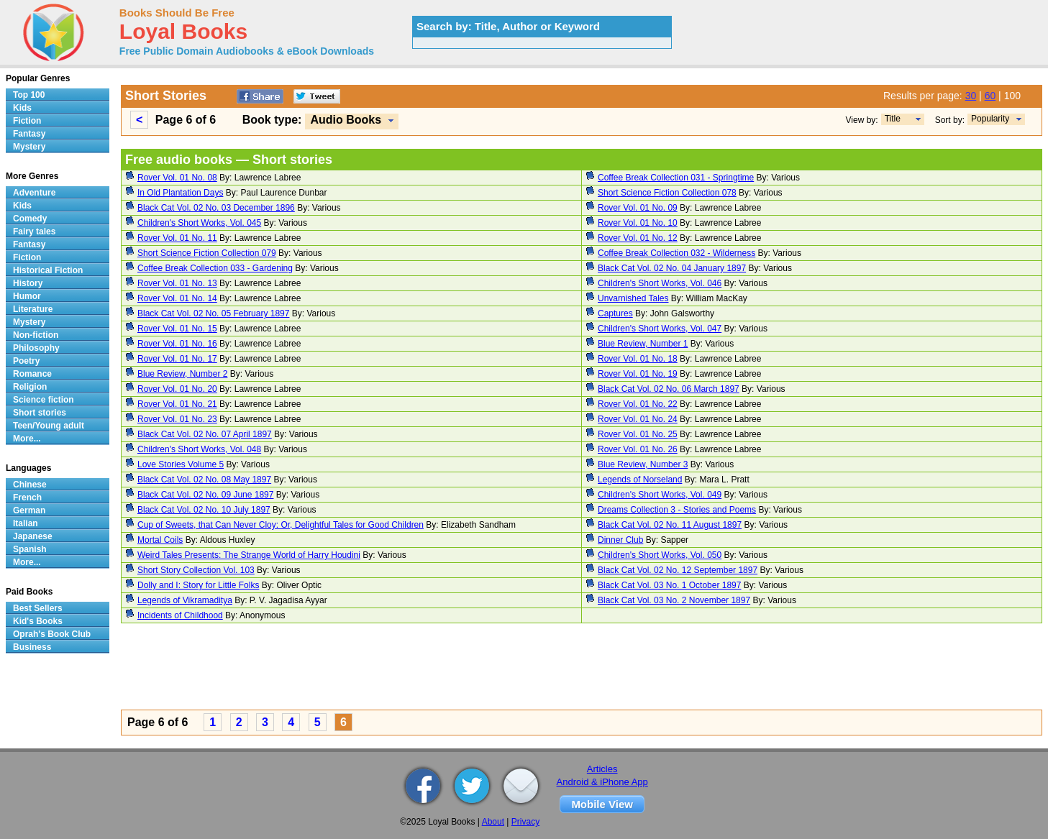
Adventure (34, 193)
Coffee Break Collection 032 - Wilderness (676, 253)
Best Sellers (38, 608)
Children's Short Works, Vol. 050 (659, 555)
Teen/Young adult (48, 426)
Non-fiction (35, 335)
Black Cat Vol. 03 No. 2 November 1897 (674, 600)
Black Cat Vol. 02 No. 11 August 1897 (670, 525)
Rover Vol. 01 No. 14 (177, 298)
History (27, 283)
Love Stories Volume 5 (180, 464)
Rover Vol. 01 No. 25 (638, 434)
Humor (27, 296)
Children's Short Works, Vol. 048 (199, 449)
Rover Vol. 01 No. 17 (177, 359)
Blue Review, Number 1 (643, 344)
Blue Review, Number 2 (182, 374)
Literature (33, 309)
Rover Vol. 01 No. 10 (638, 223)
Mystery (29, 147)
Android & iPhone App (602, 781)
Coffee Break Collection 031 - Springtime (676, 178)
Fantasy (29, 134)
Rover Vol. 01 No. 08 (177, 178)
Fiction (27, 121)
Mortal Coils (160, 540)
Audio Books (345, 120)
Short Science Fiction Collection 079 (206, 253)
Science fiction (43, 400)
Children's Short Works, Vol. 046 (659, 283)
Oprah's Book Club (52, 634)
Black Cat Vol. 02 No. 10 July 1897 (203, 510)
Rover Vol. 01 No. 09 (638, 208)
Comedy (30, 219)
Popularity (990, 119)
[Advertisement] (552, 668)
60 (990, 95)
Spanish (30, 549)
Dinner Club (620, 540)
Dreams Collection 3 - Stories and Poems (677, 510)
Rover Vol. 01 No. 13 (177, 283)
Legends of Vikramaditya (184, 600)
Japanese (33, 536)
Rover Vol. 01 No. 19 (638, 374)
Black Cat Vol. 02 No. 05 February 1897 (213, 313)
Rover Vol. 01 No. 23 (177, 419)
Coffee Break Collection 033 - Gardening (215, 268)
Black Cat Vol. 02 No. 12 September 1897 (677, 570)
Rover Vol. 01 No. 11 (177, 238)
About (493, 822)
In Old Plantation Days (180, 193)
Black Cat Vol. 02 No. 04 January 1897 (672, 268)
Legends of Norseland (640, 479)
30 (971, 95)
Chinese (30, 485)
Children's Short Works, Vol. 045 (199, 223)
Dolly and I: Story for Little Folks (198, 585)
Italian (25, 523)
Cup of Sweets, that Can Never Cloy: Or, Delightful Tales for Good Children (280, 525)
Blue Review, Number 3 (643, 464)
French (27, 497)
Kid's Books (38, 621)
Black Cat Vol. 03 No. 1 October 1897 (669, 585)
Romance (32, 374)
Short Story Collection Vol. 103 (196, 570)
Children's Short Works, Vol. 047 (659, 329)
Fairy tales (34, 231)
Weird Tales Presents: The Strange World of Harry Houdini (248, 555)
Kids (22, 108)
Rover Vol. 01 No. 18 (638, 359)
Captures (615, 313)
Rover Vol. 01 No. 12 (638, 238)
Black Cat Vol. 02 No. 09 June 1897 (205, 495)
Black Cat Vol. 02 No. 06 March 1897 (668, 389)
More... (27, 439)
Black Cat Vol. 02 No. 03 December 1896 (216, 208)
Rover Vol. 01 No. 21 (177, 404)
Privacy (525, 822)
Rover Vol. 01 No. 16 (177, 344)
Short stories (39, 413)
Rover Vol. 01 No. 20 (177, 389)
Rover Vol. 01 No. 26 (638, 449)
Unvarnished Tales (633, 298)
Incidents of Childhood (180, 615)
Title (893, 119)
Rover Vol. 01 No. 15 (177, 329)
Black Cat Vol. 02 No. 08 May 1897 (204, 479)
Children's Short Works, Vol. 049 (659, 495)
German (29, 510)
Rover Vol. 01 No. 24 (638, 419)
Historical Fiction (48, 270)
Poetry (26, 361)
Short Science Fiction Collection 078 (667, 193)
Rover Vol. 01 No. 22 (638, 404)
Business (32, 647)
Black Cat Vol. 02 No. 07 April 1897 (204, 434)
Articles (602, 769)
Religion (30, 387)
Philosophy (36, 348)
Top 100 (29, 95)
